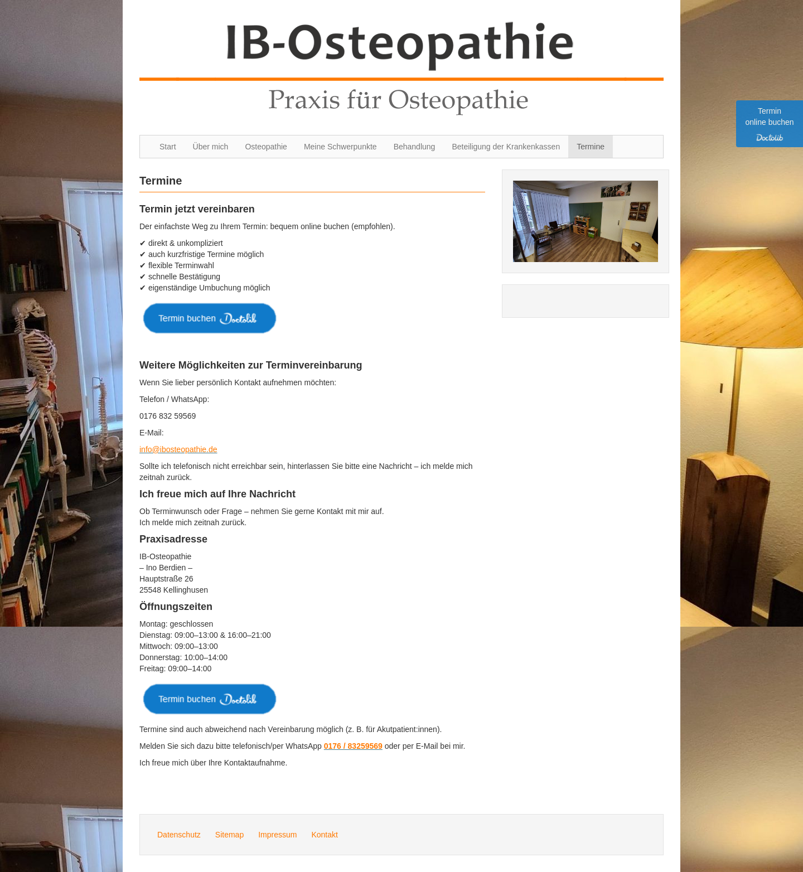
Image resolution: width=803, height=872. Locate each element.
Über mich (211, 146)
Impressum (277, 834)
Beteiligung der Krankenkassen (506, 146)
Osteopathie (266, 146)
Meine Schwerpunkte (340, 146)
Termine (590, 146)
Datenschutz (179, 834)
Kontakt (324, 834)
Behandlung (415, 146)
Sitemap (229, 834)
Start (167, 146)
